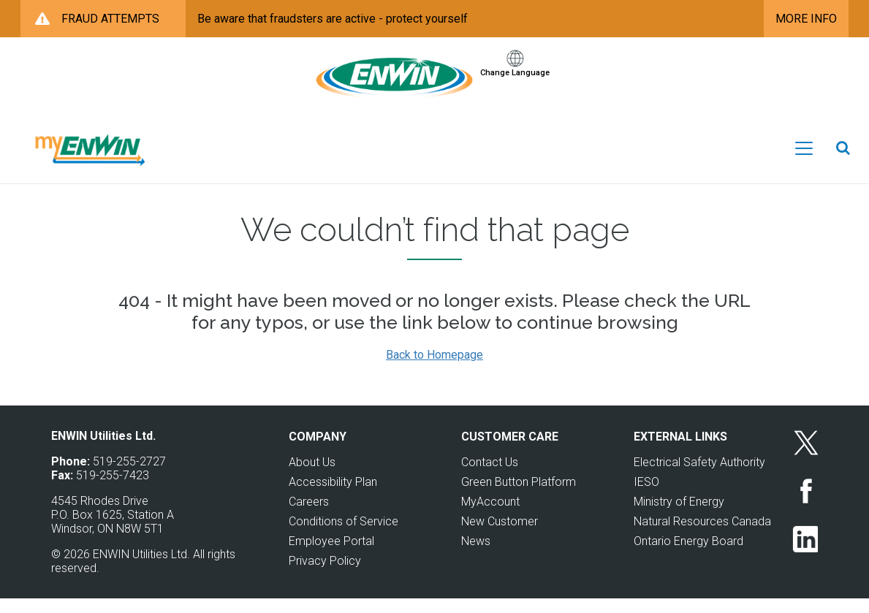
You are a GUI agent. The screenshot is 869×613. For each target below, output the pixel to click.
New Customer (499, 535)
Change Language (515, 86)
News (475, 555)
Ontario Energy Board (688, 555)
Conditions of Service (343, 535)
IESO (646, 496)
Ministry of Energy (679, 515)
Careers (309, 515)
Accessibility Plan (333, 496)
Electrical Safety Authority (699, 476)
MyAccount (490, 515)
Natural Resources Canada (702, 535)
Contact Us (489, 476)
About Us (312, 476)
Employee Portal (331, 555)
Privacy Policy (325, 575)
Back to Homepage (434, 369)
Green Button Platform (518, 496)
